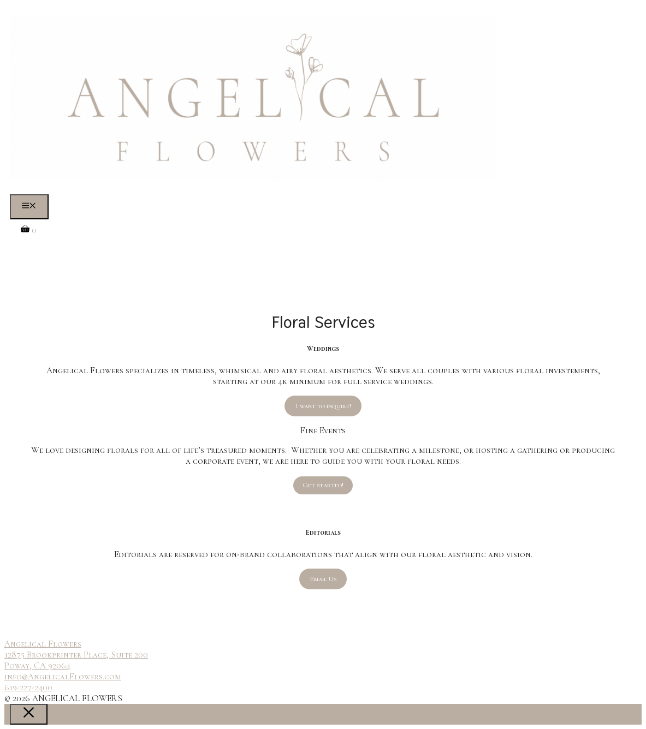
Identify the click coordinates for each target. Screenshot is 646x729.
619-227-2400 (28, 687)
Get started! (323, 485)
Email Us (323, 579)
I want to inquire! (323, 406)
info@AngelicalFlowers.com (62, 676)
